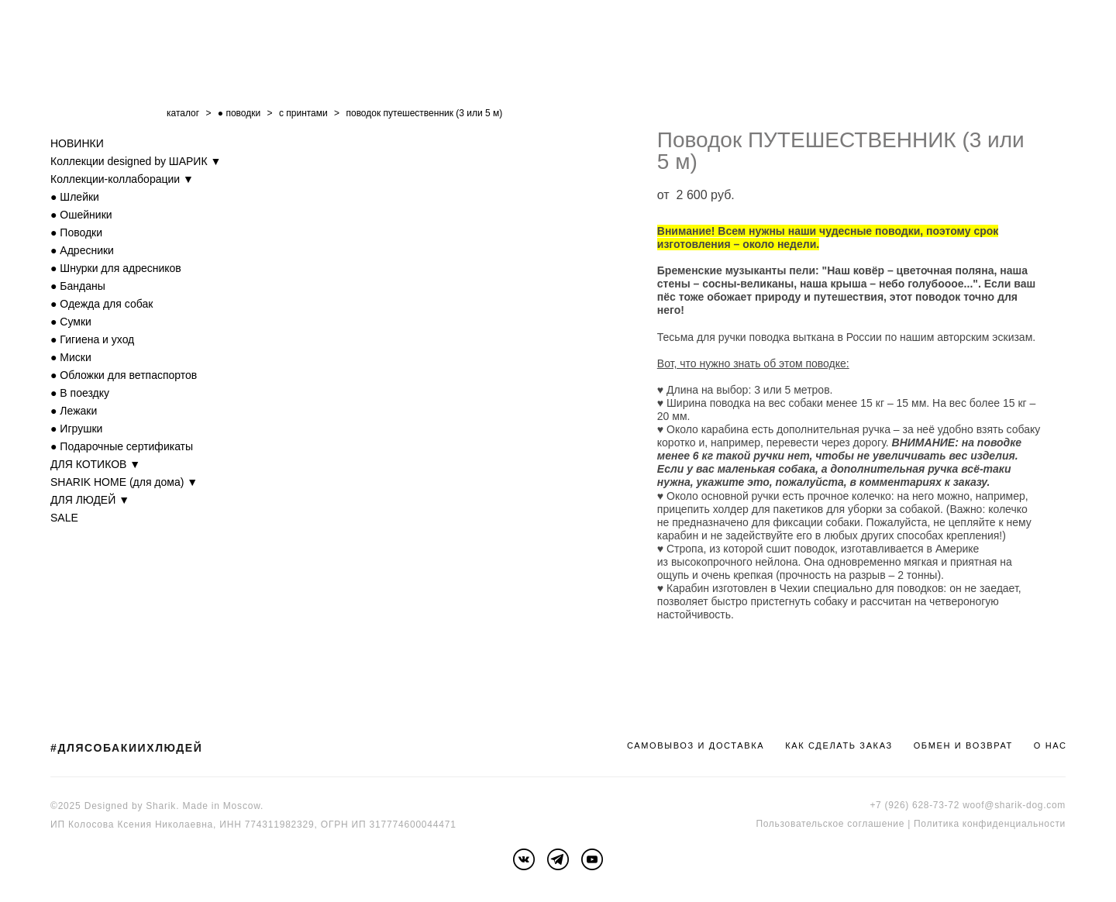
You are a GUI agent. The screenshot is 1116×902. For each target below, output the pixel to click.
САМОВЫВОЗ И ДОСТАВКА (695, 745)
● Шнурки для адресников (115, 268)
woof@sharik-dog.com (1014, 805)
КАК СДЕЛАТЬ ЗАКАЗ (839, 745)
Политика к (940, 823)
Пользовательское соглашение (830, 823)
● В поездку (79, 393)
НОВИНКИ (77, 143)
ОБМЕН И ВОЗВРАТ (963, 745)
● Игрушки (76, 428)
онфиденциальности (1016, 823)
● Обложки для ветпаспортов (123, 375)
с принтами (303, 113)
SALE (64, 517)
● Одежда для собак (101, 304)
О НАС (1050, 745)
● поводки (239, 113)
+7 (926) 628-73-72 (914, 805)
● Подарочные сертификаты (121, 446)
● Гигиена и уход (92, 339)
